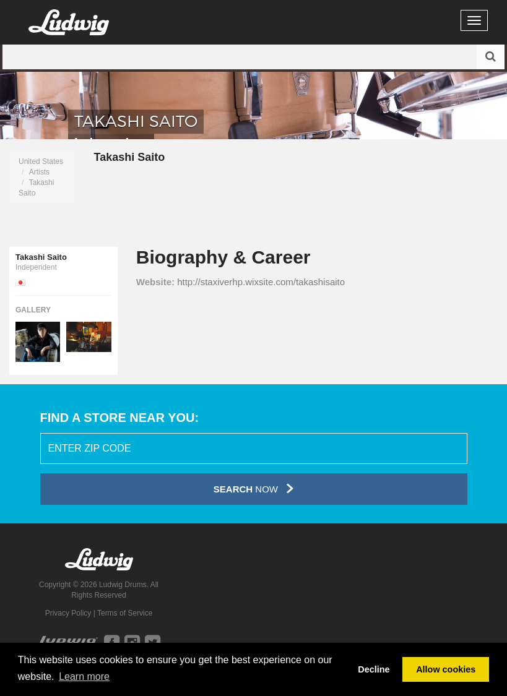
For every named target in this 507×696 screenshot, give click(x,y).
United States (41, 161)
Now (253, 488)
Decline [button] (373, 669)
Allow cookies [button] (445, 669)
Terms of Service (124, 613)
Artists (39, 172)
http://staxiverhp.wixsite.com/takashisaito (261, 282)
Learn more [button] (84, 676)
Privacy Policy (68, 613)
